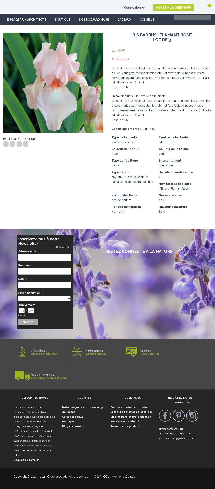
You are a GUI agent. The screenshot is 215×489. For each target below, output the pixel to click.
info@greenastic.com (183, 438)
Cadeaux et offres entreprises (129, 407)
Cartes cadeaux (72, 416)
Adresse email (29, 251)
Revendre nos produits (125, 426)
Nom (22, 279)
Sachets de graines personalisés (131, 412)
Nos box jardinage (94, 19)
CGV (95, 476)
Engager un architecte (26, 19)
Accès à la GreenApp (173, 7)
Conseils (147, 19)
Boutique (62, 19)
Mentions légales (123, 476)
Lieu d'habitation (30, 293)
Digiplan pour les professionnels (131, 416)
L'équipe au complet (26, 460)
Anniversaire (26, 305)
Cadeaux (124, 19)
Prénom (24, 265)
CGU (106, 476)
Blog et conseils (72, 426)
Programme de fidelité (124, 421)
